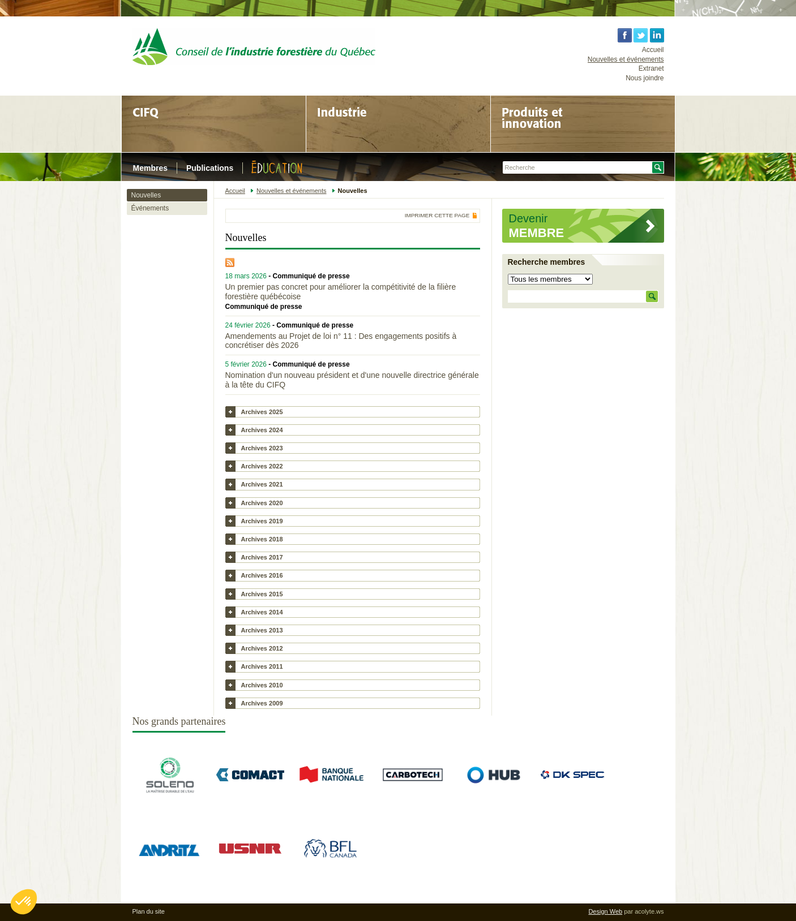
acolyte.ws (649, 911)
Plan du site (148, 911)
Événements (150, 208)
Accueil (653, 50)
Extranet (651, 68)
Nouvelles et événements (626, 59)
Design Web (605, 911)
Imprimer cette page (437, 215)
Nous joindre (645, 78)
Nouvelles (146, 195)
